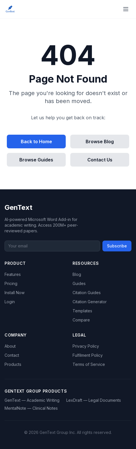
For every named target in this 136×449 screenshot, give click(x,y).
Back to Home (36, 141)
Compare (81, 319)
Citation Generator (90, 301)
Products (13, 364)
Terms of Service (89, 364)
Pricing (11, 283)
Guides (79, 283)
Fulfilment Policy (88, 355)
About (10, 346)
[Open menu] (125, 9)
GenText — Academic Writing (32, 400)
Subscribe (117, 245)
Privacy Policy (86, 346)
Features (13, 274)
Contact (12, 355)
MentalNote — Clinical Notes (31, 408)
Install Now (14, 292)
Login (10, 301)
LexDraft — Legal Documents (93, 400)
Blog (77, 274)
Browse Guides (36, 160)
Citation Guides (87, 292)
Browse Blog (100, 141)
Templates (82, 310)
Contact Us (99, 160)
